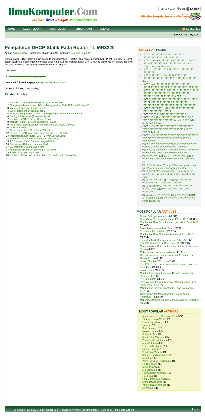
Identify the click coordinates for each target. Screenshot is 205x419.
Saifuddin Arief (149, 334)
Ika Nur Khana (149, 364)
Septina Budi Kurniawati (154, 355)
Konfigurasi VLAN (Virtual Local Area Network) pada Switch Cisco (44, 155)
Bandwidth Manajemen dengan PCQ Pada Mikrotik (36, 102)
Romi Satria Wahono (153, 337)
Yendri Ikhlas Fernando (154, 385)
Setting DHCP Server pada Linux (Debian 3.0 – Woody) (39, 133)
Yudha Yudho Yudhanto (154, 340)
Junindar (146, 325)
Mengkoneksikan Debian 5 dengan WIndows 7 (34, 149)
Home (11, 29)
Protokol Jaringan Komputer (24, 152)
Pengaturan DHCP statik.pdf (51, 82)
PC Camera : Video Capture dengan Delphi (32, 141)
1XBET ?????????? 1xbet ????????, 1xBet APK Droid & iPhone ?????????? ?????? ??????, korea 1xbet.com (168, 198)
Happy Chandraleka (152, 322)
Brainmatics (92, 410)
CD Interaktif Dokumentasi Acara (27, 147)
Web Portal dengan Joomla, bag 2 (27, 110)
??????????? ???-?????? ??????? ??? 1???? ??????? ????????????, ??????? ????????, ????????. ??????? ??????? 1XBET (170, 93)
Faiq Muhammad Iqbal (154, 379)
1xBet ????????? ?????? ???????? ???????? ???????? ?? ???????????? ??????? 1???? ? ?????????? (170, 138)
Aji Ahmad (147, 388)
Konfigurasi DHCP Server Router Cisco (30, 119)
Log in (195, 409)
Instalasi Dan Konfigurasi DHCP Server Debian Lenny (38, 135)
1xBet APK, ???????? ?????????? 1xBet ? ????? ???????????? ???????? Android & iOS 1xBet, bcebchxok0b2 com (168, 63)
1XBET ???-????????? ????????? (167, 114)
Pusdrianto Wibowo (152, 352)
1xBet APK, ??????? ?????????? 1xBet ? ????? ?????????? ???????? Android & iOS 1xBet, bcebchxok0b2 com (169, 120)
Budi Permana (149, 328)
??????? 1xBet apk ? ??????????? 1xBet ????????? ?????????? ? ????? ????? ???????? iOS (168, 159)
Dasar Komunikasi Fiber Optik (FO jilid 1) (31, 130)
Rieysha (146, 358)
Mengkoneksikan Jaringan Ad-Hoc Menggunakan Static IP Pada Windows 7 (49, 105)
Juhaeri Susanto (150, 349)
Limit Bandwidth (18, 127)
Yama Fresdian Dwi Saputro (157, 361)
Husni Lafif (147, 376)
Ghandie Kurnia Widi (153, 319)
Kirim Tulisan (57, 29)
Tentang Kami (83, 29)
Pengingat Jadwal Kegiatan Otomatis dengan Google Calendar (42, 124)
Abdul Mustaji (20, 53)
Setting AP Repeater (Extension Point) (30, 116)
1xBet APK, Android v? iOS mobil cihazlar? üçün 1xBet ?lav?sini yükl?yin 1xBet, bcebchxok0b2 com (169, 174)
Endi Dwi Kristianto (152, 346)
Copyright (18, 410)
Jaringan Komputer (81, 53)
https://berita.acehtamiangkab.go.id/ (27, 76)
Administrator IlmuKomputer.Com (159, 316)
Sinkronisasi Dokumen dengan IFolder (30, 144)
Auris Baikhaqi (149, 370)
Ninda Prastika (150, 367)
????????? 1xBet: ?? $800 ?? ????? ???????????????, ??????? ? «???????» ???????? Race (170, 78)
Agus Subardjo (150, 343)
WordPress (79, 410)
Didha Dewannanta (152, 382)
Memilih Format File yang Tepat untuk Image (33, 122)
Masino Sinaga (150, 331)
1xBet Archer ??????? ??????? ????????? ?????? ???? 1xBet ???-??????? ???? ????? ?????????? (168, 189)
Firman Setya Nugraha (154, 373)
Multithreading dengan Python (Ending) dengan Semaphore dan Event (46, 113)
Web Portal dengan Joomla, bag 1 (27, 108)
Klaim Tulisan (32, 29)
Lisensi (104, 29)
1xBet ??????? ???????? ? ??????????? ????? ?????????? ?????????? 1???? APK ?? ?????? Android (167, 129)
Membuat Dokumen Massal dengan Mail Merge (34, 138)
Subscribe (193, 29)
